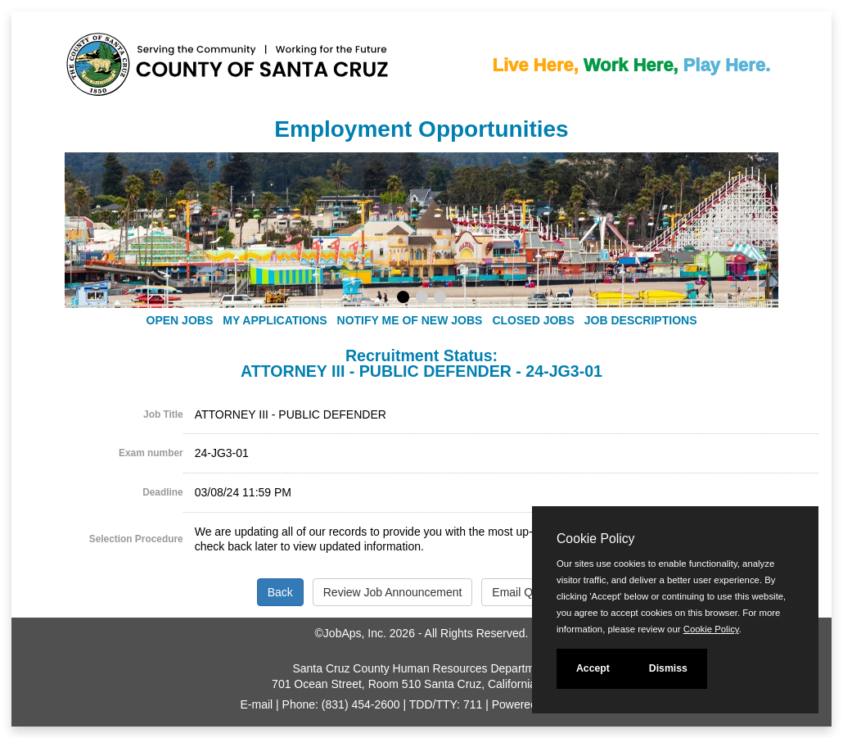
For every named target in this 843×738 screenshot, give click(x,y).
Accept (593, 668)
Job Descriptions (640, 320)
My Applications (275, 320)
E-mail (257, 704)
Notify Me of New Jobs (410, 320)
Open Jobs (180, 320)
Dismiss (668, 668)
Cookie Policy (595, 539)
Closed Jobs (533, 320)
